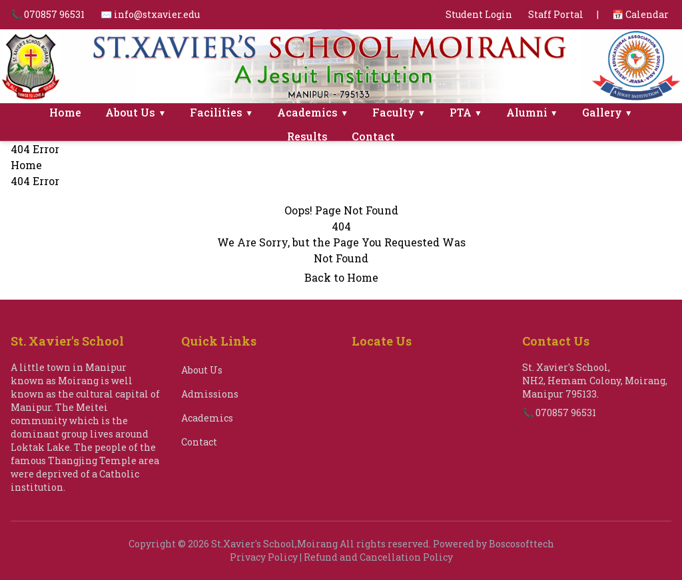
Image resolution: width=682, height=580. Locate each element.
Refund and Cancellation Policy (378, 557)
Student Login (479, 14)
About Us (135, 112)
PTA (466, 112)
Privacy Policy (264, 557)
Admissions (209, 394)
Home (65, 112)
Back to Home (341, 277)
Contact (373, 136)
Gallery (607, 112)
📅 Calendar (640, 14)
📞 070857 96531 (48, 14)
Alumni (532, 112)
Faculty (399, 112)
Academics (312, 112)
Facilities (221, 112)
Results (307, 136)
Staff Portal (555, 14)
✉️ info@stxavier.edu (150, 14)
